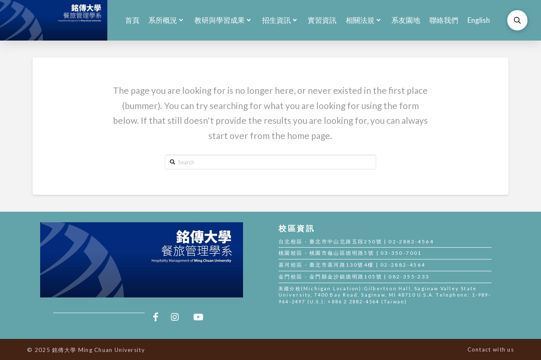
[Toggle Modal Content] (517, 20)
